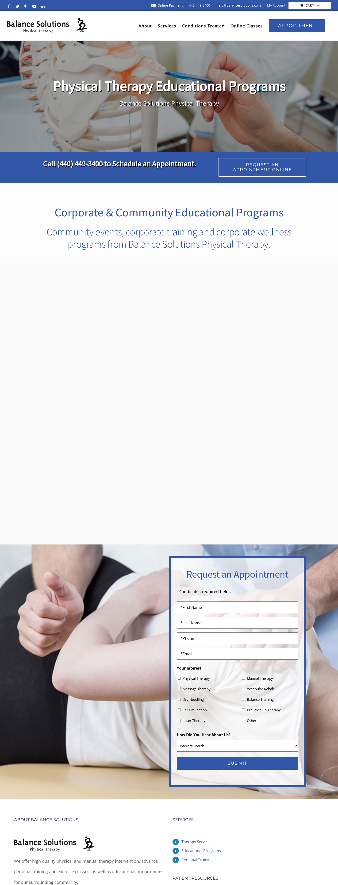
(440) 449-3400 (80, 164)
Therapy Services (196, 841)
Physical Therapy (196, 678)
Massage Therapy (197, 688)
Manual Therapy (260, 678)
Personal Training (197, 859)
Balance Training (260, 699)
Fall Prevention (195, 710)
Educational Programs (201, 850)
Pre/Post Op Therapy (264, 710)
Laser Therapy (194, 720)
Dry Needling (193, 699)
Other (251, 720)
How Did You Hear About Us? (203, 734)
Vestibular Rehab (260, 688)
